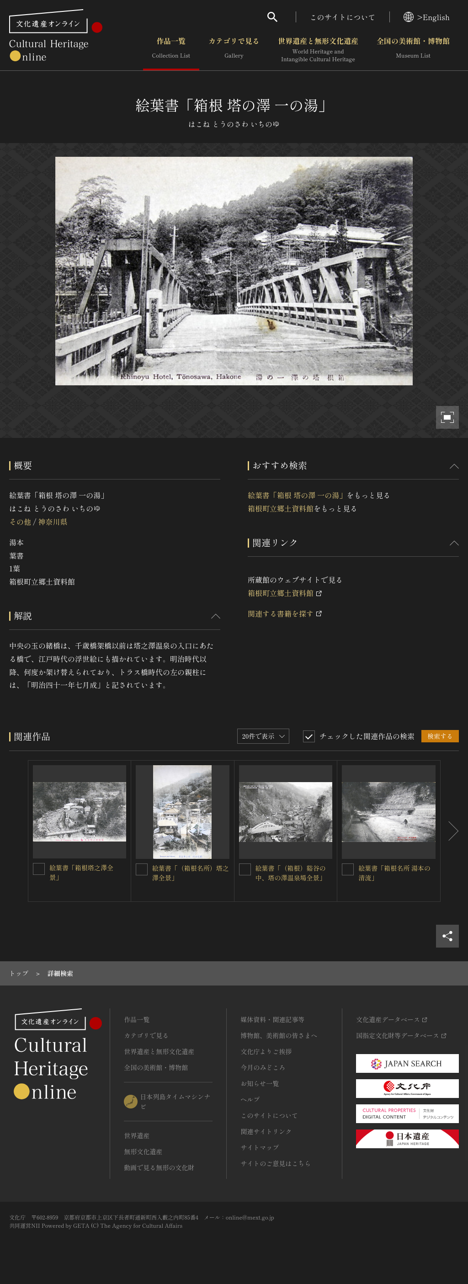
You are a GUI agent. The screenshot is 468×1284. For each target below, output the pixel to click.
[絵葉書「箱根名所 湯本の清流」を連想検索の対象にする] (348, 869)
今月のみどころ (262, 1067)
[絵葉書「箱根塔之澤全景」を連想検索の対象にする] (39, 869)
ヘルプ (250, 1099)
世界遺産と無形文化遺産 (318, 49)
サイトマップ (259, 1147)
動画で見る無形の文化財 (159, 1167)
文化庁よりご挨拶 (266, 1051)
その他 (20, 521)
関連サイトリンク (266, 1131)
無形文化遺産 (143, 1151)
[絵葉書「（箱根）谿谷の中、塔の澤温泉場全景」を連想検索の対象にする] (245, 869)
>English (427, 16)
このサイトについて (343, 16)
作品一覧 (171, 49)
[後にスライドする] (450, 831)
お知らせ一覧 (259, 1083)
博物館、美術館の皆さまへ (278, 1035)
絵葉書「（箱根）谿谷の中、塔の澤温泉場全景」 (290, 872)
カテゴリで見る (234, 49)
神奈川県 (52, 521)
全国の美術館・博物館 (413, 49)
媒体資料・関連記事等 (272, 1019)
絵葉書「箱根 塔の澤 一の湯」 (297, 495)
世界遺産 (136, 1135)
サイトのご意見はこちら (275, 1163)
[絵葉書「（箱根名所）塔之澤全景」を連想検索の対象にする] (142, 869)
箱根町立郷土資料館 (281, 508)
